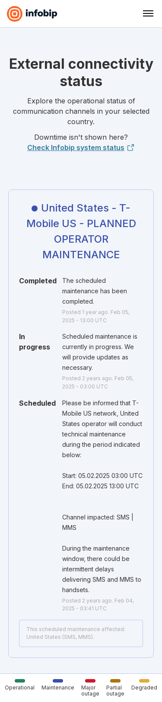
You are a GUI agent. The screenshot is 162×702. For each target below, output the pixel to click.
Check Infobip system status (81, 147)
